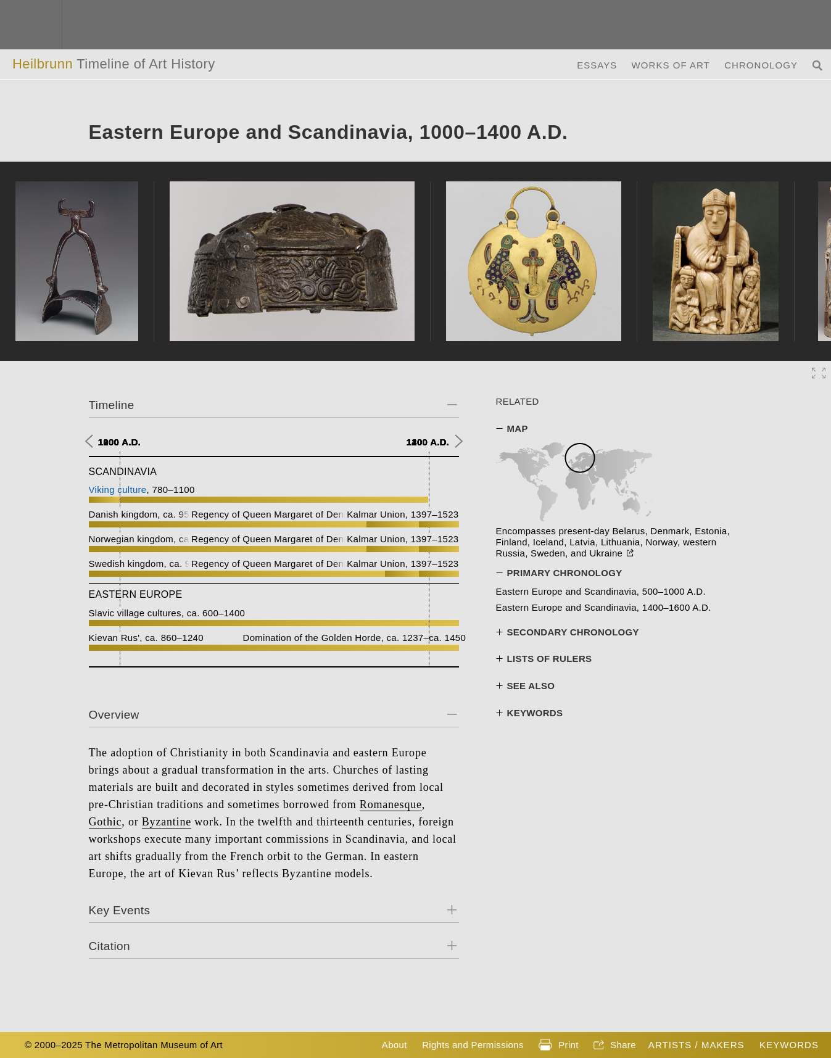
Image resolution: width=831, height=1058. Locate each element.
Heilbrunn (113, 64)
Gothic (105, 822)
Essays (597, 65)
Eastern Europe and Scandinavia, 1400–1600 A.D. (603, 607)
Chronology (761, 65)
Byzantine (166, 822)
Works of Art (671, 65)
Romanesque (391, 804)
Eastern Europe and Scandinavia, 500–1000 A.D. (601, 591)
